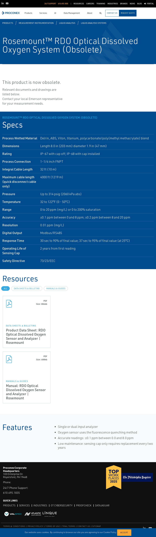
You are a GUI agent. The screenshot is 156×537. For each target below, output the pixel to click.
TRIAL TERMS (68, 526)
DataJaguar (102, 505)
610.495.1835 (11, 492)
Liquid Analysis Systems (93, 23)
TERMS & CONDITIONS (14, 526)
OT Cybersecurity (61, 505)
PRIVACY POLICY (35, 526)
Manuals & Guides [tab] (55, 288)
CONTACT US (83, 526)
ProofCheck (83, 505)
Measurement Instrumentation (36, 23)
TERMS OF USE (52, 526)
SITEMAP (96, 526)
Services (24, 505)
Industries (40, 505)
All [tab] (5, 288)
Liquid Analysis (67, 23)
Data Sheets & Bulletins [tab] (27, 288)
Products (7, 23)
